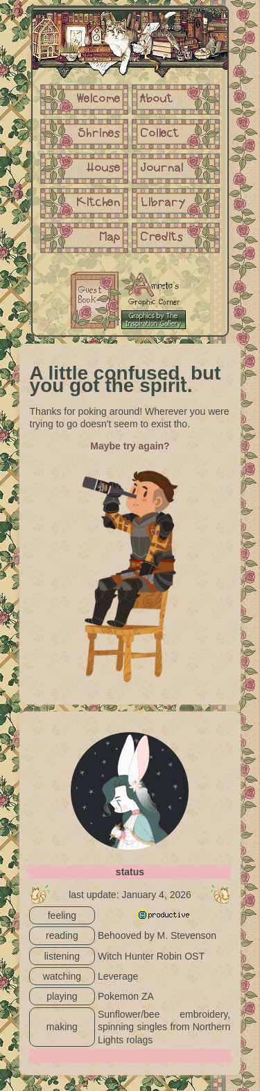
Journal (162, 168)
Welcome (98, 99)
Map (110, 237)
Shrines (99, 134)
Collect (160, 134)
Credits (162, 237)
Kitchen (98, 203)
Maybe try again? (129, 445)
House (104, 168)
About (156, 99)
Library (163, 203)
